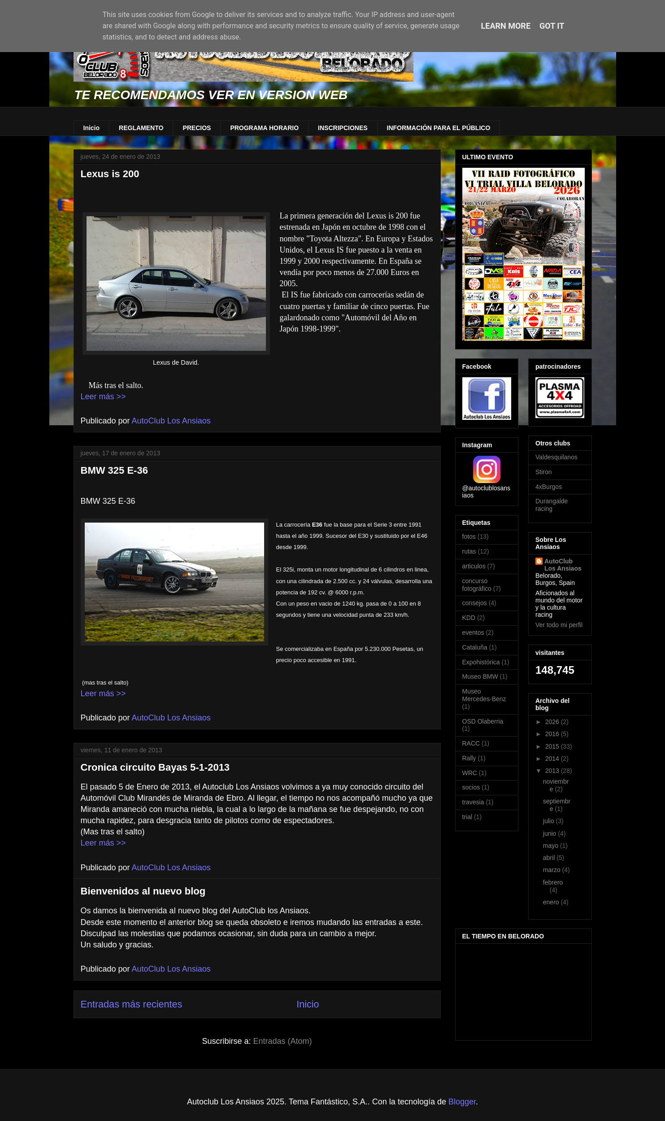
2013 (553, 770)
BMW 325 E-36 (114, 470)
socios (471, 787)
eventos (473, 632)
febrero (553, 882)
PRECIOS (197, 127)
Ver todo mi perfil (558, 624)
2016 (553, 733)
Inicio (91, 127)
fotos (469, 536)
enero (552, 902)
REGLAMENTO (141, 127)
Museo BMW (480, 676)
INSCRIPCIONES (342, 127)
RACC (471, 743)
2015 (553, 746)
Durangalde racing (551, 504)
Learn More (506, 26)
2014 (553, 758)
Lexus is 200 (110, 173)
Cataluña (474, 647)
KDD (469, 617)
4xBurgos (548, 486)
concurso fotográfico (476, 584)
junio (550, 833)
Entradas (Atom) (282, 1041)
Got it (551, 26)
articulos (474, 566)
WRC (469, 772)
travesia (473, 802)
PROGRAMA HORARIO (264, 127)
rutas (469, 551)
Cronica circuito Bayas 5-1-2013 (155, 767)
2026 (553, 721)
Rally (469, 758)
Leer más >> (103, 396)
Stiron (543, 471)
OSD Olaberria (483, 721)
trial (467, 816)
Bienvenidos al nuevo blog (143, 891)
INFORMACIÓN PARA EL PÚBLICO (439, 127)
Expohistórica (481, 662)
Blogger (462, 1101)
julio (549, 820)
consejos (474, 602)
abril (549, 857)
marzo (552, 869)
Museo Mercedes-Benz (484, 695)
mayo (551, 845)
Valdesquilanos (556, 457)
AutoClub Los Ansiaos (563, 565)
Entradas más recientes (132, 1004)
